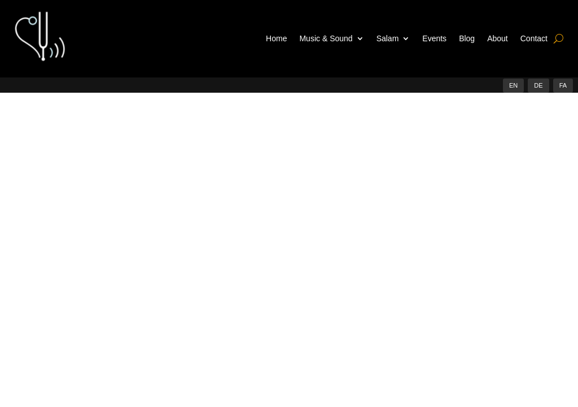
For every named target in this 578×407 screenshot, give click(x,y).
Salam (387, 38)
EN (513, 85)
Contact (534, 38)
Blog (467, 38)
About (497, 38)
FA (563, 85)
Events (434, 38)
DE (538, 85)
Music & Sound (325, 38)
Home (276, 38)
